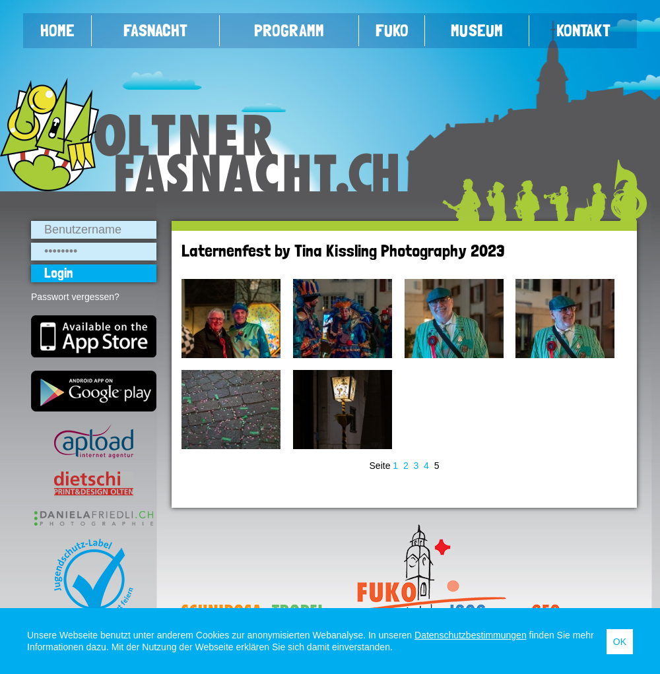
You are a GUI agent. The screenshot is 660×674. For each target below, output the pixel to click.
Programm (289, 30)
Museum (477, 30)
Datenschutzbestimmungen (470, 635)
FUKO (392, 30)
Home (57, 30)
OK (619, 641)
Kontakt (583, 30)
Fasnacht (155, 30)
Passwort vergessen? (75, 296)
